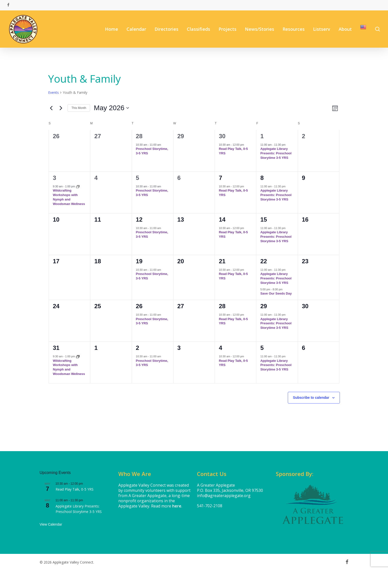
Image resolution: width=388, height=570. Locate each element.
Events (53, 92)
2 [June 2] (137, 347)
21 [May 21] (222, 261)
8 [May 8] (261, 177)
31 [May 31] (56, 347)
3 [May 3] (54, 177)
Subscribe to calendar (311, 398)
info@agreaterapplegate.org (224, 495)
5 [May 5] (137, 177)
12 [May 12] (139, 219)
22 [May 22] (263, 261)
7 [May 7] (220, 177)
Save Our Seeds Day (275, 293)
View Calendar (51, 524)
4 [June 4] (220, 347)
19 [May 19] (139, 261)
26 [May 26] (139, 306)
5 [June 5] (261, 347)
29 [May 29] (263, 306)
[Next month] (61, 108)
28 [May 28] (222, 306)
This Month (78, 108)
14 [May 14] (222, 219)
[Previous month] (51, 108)
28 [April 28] (139, 136)
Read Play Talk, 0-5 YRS (75, 489)
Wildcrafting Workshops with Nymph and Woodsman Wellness (69, 367)
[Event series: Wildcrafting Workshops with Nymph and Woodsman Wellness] (78, 186)
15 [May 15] (263, 219)
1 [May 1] (261, 136)
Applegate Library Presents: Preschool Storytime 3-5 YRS (275, 153)
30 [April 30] (222, 136)
